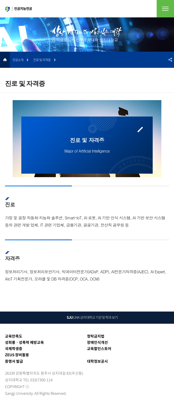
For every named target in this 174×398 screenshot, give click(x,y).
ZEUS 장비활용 (17, 354)
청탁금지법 (95, 336)
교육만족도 (13, 336)
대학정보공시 (97, 361)
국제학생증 (13, 348)
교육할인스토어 (99, 348)
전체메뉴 (165, 8)
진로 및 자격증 (42, 59)
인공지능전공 (18, 9)
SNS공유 (170, 60)
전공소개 (17, 59)
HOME (5, 60)
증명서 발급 (14, 361)
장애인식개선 (97, 342)
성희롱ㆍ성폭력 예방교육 (24, 342)
